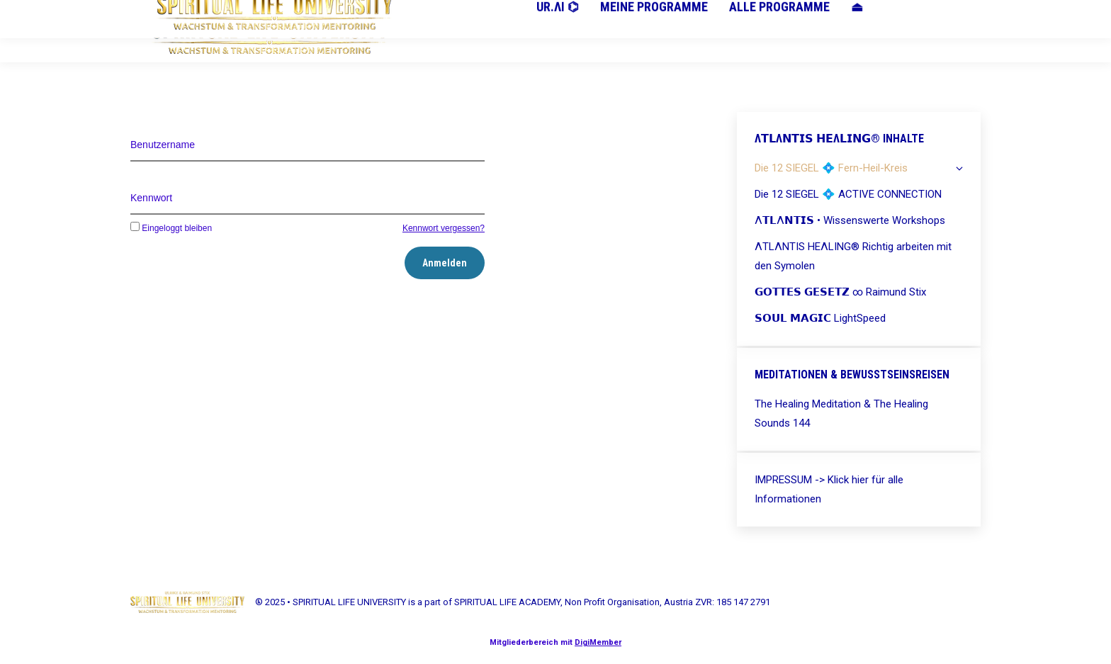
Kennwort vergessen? (443, 228)
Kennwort (151, 197)
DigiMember (598, 642)
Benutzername (162, 144)
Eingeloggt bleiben (171, 228)
